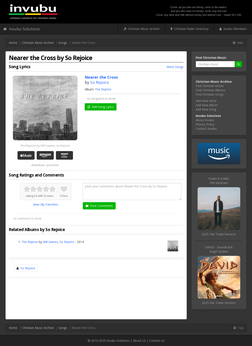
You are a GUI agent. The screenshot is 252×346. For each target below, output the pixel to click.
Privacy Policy (205, 124)
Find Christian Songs (210, 94)
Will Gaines (50, 242)
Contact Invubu (206, 129)
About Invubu (205, 120)
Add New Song (206, 109)
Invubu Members (233, 29)
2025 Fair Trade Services (219, 234)
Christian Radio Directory (189, 29)
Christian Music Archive (142, 29)
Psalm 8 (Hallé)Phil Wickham (218, 181)
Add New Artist (206, 101)
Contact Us (157, 341)
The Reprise (103, 89)
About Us (139, 341)
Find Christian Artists (210, 86)
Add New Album (207, 105)
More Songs (175, 67)
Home (13, 43)
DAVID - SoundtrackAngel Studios (219, 249)
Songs (62, 43)
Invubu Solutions (21, 28)
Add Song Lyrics (100, 107)
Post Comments (99, 206)
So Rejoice (99, 82)
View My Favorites (45, 204)
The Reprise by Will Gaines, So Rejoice (45, 145)
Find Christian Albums (210, 90)
